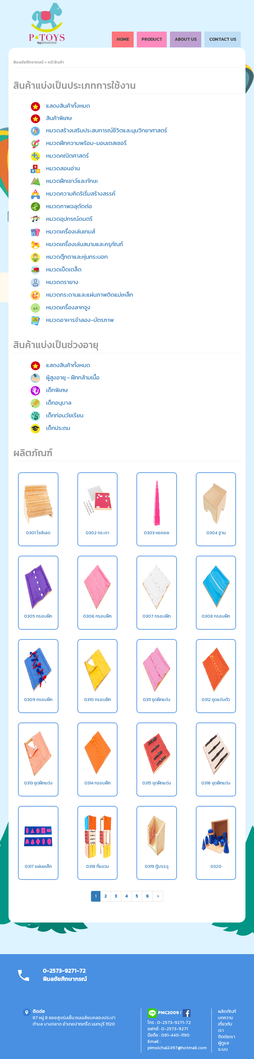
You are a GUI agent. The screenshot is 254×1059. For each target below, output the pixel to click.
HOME (123, 39)
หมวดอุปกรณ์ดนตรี (69, 219)
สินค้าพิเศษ (59, 118)
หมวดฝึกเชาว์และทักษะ (72, 181)
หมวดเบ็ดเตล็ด (64, 269)
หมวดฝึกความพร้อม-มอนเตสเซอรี (86, 143)
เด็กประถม (58, 428)
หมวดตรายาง (62, 282)
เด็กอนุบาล (58, 402)
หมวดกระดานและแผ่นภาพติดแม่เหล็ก (89, 294)
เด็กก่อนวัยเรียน (64, 415)
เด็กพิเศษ (57, 390)
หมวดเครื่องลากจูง (68, 307)
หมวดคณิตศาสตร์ (67, 155)
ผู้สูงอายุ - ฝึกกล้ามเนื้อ (73, 377)
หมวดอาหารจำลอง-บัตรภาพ (80, 320)
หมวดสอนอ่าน (63, 168)
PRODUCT (152, 39)
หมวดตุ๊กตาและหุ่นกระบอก (77, 256)
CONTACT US (222, 39)
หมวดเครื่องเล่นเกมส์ (70, 231)
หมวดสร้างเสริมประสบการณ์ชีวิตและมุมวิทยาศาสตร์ (106, 130)
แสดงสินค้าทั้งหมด (68, 106)
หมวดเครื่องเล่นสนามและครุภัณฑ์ (84, 244)
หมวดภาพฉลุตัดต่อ (69, 206)
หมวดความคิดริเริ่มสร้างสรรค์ (80, 193)
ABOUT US (186, 39)
